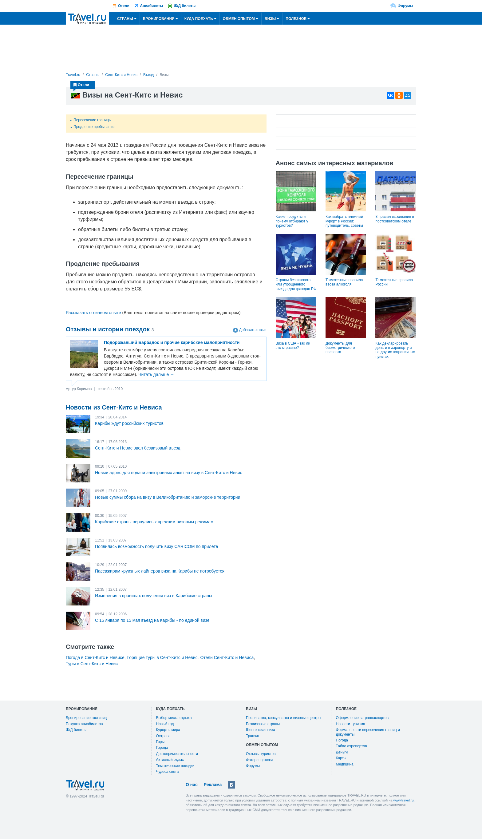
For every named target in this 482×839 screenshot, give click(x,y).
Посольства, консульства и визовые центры (283, 718)
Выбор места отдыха (174, 718)
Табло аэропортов (351, 746)
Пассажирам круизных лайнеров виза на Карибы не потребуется (159, 571)
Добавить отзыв (253, 330)
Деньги (342, 752)
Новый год (165, 724)
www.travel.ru (403, 800)
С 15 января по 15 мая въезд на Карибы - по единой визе (152, 620)
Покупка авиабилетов (84, 724)
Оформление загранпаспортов (362, 718)
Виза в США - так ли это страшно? (293, 345)
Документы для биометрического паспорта (340, 347)
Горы (160, 742)
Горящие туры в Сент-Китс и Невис (162, 657)
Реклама (213, 784)
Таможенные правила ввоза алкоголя (344, 282)
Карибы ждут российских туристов (129, 423)
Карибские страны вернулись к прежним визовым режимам (154, 521)
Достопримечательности (177, 754)
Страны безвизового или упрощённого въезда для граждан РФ (296, 284)
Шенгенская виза (260, 730)
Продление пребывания (92, 127)
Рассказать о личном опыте (93, 312)
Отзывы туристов (261, 754)
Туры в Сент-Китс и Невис (92, 663)
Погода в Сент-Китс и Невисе (95, 657)
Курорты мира (168, 730)
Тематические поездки (175, 766)
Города (162, 747)
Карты (341, 758)
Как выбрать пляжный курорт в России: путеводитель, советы (344, 221)
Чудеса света (167, 771)
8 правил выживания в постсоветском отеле (394, 218)
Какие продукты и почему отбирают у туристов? (292, 221)
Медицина (345, 764)
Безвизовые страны (263, 724)
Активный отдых (170, 759)
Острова (163, 736)
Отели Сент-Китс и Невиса (227, 657)
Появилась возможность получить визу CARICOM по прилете (156, 546)
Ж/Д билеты (185, 6)
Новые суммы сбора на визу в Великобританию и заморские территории (167, 497)
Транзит (252, 736)
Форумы (405, 6)
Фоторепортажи (259, 760)
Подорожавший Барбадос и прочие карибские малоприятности (171, 342)
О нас (192, 784)
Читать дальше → (156, 374)
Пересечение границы (91, 120)
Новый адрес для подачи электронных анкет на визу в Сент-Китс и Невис (168, 472)
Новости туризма (350, 724)
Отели (123, 6)
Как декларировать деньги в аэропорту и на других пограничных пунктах (395, 350)
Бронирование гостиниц (86, 718)
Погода (342, 740)
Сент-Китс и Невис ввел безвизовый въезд (137, 447)
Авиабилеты (151, 6)
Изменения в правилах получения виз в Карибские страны (153, 595)
